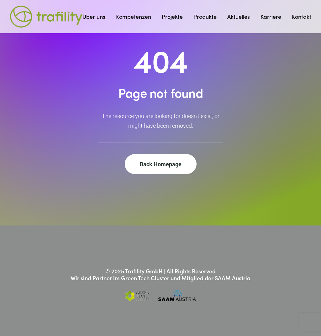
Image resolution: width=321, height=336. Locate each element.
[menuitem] (96, 16)
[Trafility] (46, 17)
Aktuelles (238, 16)
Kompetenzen (133, 16)
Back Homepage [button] (161, 164)
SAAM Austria (232, 278)
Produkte (205, 16)
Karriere (270, 16)
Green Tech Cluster (145, 278)
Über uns (93, 16)
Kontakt (301, 16)
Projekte (172, 16)
